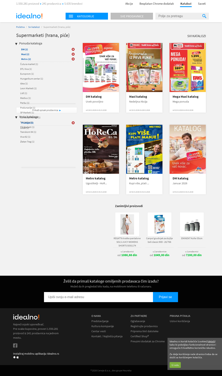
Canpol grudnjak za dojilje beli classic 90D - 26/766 (159, 240)
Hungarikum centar (31, 78)
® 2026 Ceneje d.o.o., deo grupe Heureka (111, 370)
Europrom (27, 73)
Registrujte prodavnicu (144, 326)
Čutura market (29, 64)
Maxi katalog (138, 96)
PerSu (24, 102)
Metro (26, 59)
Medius (25, 97)
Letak (24, 127)
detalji (211, 341)
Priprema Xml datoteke (144, 331)
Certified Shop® (140, 336)
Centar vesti (98, 331)
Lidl (23, 93)
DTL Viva (26, 68)
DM (24, 49)
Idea (24, 83)
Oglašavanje (138, 321)
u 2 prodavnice (159, 251)
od (127, 255)
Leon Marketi (28, 88)
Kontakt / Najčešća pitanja (107, 336)
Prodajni (27, 122)
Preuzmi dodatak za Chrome (148, 341)
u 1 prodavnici (127, 251)
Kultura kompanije (102, 326)
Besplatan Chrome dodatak (156, 3)
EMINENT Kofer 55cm (191, 238)
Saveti (202, 3)
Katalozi (185, 3)
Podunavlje (27, 107)
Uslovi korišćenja (180, 321)
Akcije (129, 3)
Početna (20, 26)
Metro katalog (96, 178)
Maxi (25, 54)
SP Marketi (27, 112)
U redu (175, 365)
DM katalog (94, 96)
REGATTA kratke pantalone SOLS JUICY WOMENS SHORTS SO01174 (127, 242)
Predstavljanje (100, 321)
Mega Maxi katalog (186, 96)
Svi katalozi (34, 26)
